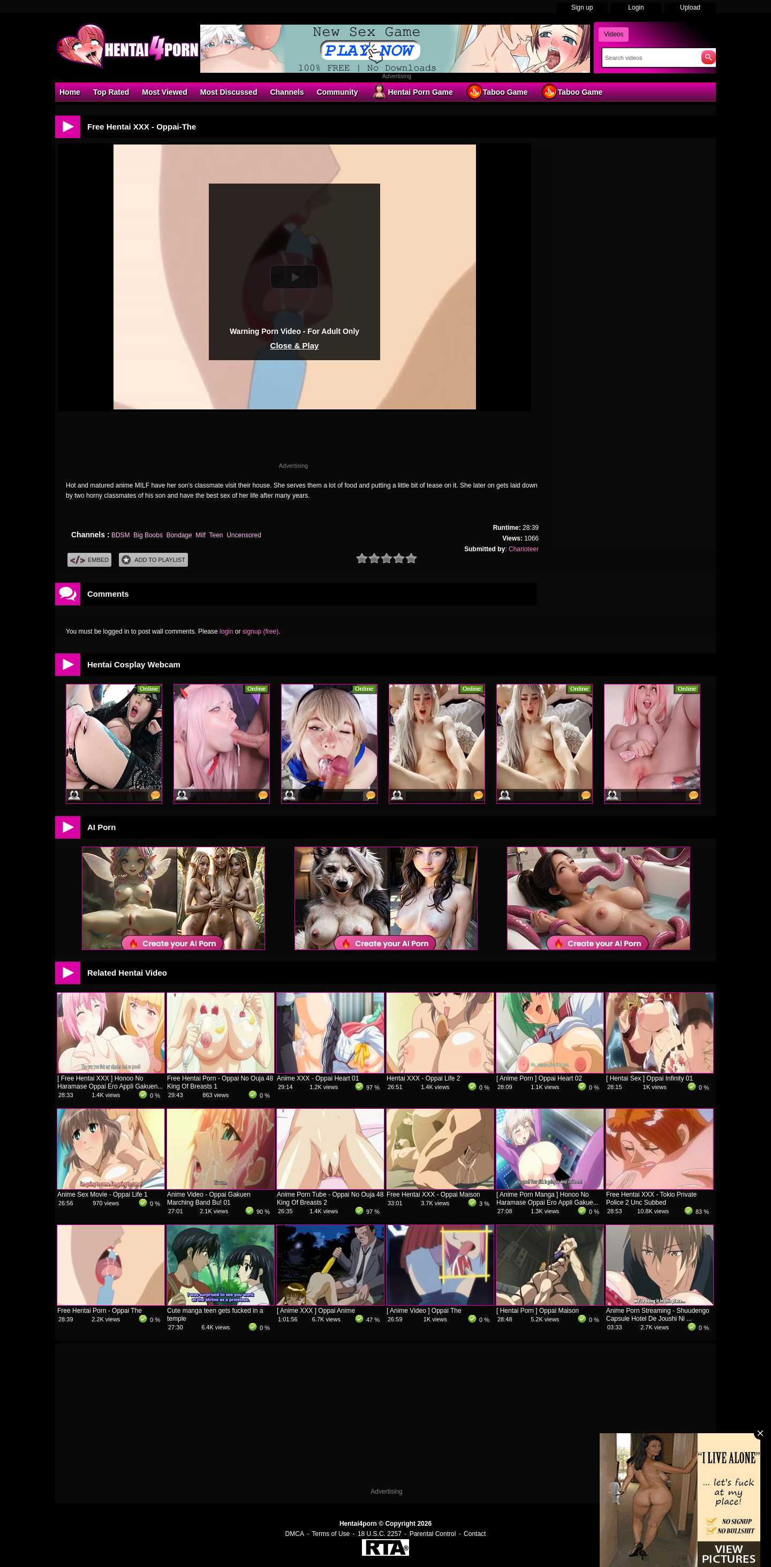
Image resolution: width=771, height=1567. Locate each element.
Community (337, 92)
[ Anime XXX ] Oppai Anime (316, 1310)
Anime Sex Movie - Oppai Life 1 (102, 1194)
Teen (216, 535)
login (226, 631)
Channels (287, 92)
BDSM (120, 535)
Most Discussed (229, 92)
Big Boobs (148, 535)
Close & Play (294, 345)
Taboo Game (497, 91)
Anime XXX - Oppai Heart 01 (318, 1078)
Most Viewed (164, 92)
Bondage (179, 535)
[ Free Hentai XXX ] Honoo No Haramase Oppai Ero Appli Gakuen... (110, 1082)
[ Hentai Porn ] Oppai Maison (537, 1310)
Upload (690, 7)
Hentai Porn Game (411, 91)
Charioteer (524, 549)
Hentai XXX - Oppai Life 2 (423, 1078)
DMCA (294, 1534)
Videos (613, 34)
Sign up (582, 7)
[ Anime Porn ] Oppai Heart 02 (539, 1078)
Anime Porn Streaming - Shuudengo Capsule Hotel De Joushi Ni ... (657, 1314)
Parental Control (433, 1534)
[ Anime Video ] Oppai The (424, 1310)
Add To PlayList (153, 560)
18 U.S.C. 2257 (380, 1534)
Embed (89, 560)
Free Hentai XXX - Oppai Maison (433, 1194)
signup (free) (260, 631)
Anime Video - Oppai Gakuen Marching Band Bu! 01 (209, 1198)
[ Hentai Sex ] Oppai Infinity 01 (649, 1078)
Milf (200, 535)
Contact (475, 1534)
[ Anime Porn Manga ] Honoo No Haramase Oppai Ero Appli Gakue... (547, 1198)
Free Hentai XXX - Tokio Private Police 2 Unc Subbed (651, 1198)
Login (636, 7)
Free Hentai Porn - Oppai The (99, 1310)
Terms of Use (331, 1534)
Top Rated (111, 92)
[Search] (649, 57)
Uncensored (243, 535)
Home (69, 92)
